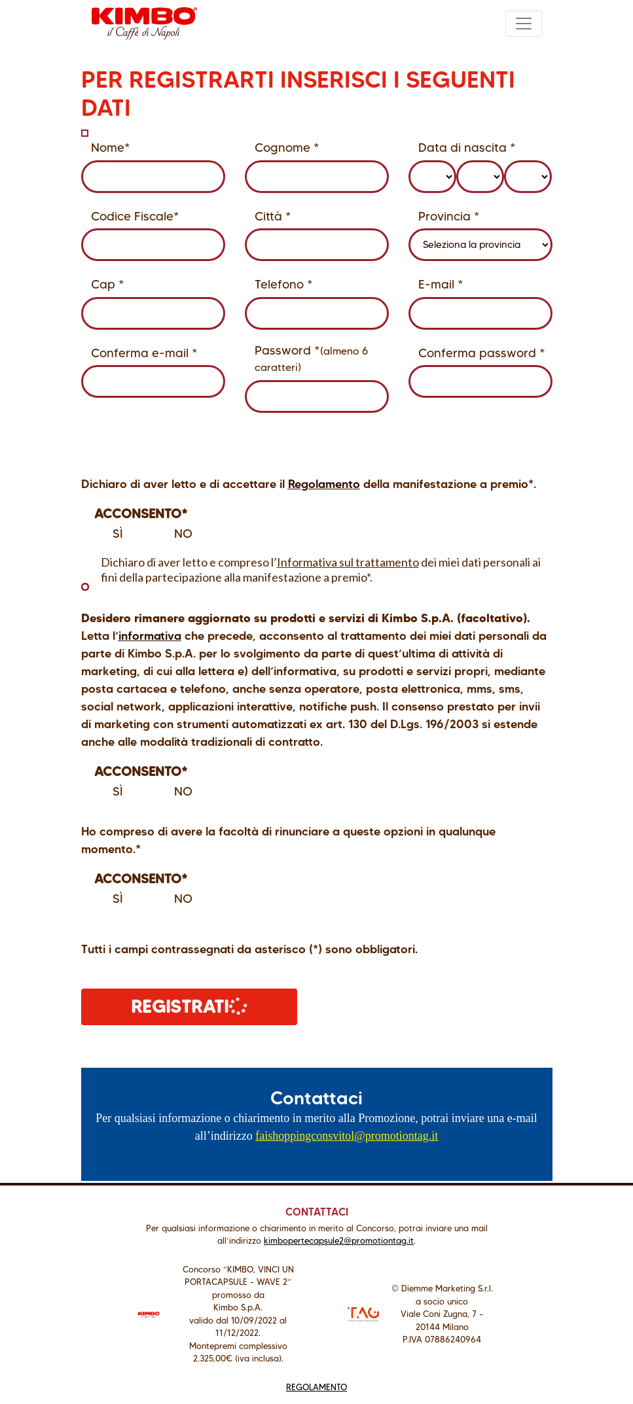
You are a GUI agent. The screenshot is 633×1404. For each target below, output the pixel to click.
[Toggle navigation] (523, 23)
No (174, 534)
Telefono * (284, 284)
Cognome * (287, 147)
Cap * (107, 284)
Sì (108, 534)
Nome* (110, 147)
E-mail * (440, 284)
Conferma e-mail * (144, 352)
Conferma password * (481, 352)
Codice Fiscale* (135, 216)
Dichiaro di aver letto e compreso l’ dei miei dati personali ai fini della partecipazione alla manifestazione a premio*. (311, 569)
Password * (311, 358)
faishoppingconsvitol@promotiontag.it (346, 1135)
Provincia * (449, 216)
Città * (273, 216)
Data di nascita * (467, 147)
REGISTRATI (190, 1005)
